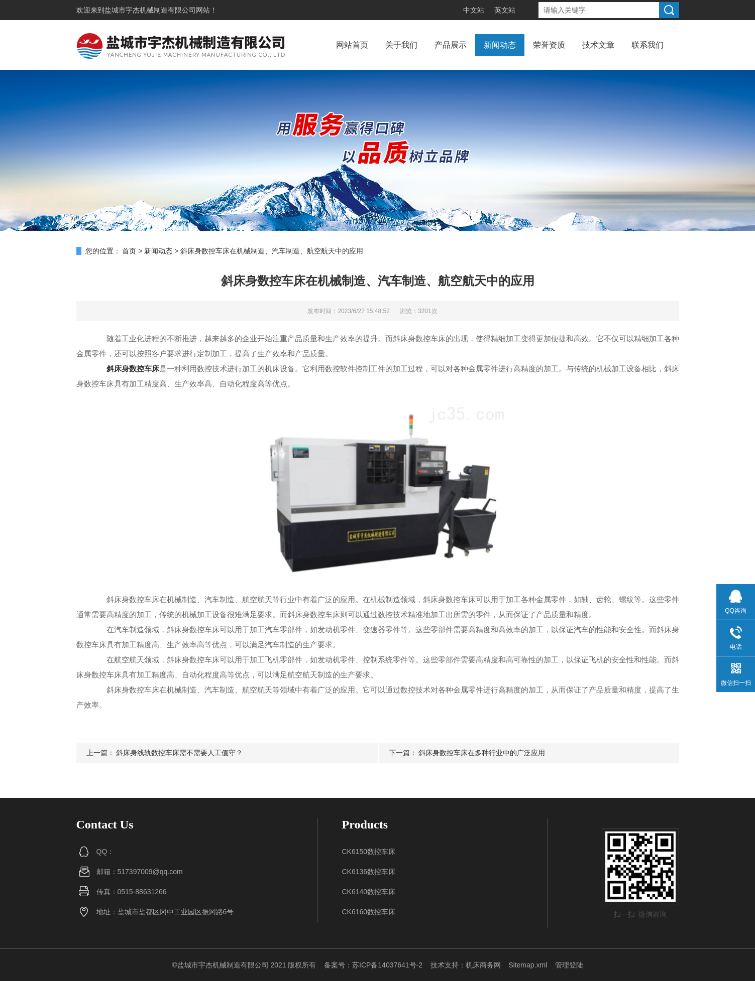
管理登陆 (569, 965)
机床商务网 (483, 965)
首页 (129, 251)
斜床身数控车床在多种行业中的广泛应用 (481, 753)
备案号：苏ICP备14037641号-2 (373, 965)
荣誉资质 (549, 45)
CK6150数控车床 (369, 852)
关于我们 (401, 45)
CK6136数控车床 (369, 872)
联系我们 (647, 45)
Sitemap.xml (527, 965)
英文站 (504, 10)
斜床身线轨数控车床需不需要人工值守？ (179, 753)
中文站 (473, 10)
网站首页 (352, 45)
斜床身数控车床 (132, 368)
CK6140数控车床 (369, 892)
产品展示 (451, 45)
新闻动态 (500, 45)
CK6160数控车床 (369, 912)
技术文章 (598, 45)
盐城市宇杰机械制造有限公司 (150, 10)
